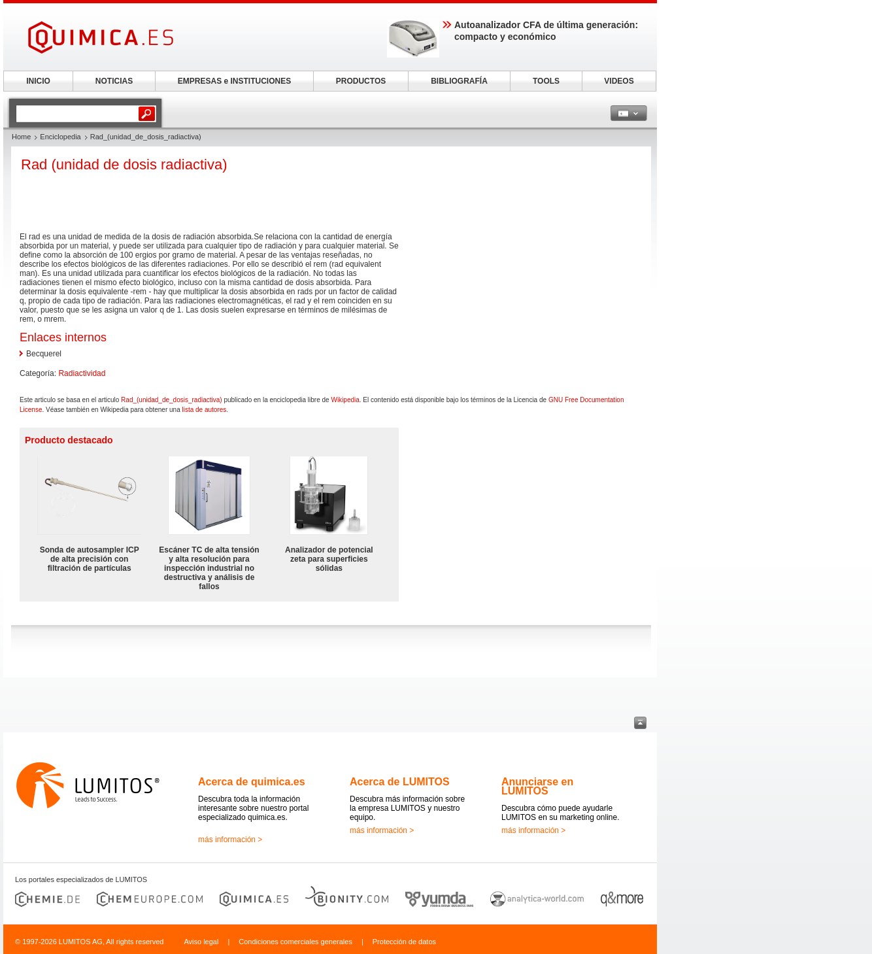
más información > (230, 839)
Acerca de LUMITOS (400, 781)
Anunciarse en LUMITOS (537, 786)
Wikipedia (345, 399)
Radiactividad (81, 373)
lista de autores (204, 409)
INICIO (38, 81)
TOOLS (546, 81)
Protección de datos (404, 941)
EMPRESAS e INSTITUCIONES (234, 81)
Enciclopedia (60, 137)
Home (21, 137)
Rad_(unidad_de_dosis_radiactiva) (171, 399)
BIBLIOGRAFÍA (459, 81)
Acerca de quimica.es (251, 781)
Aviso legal (201, 941)
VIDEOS (618, 81)
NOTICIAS (114, 81)
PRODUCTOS (361, 81)
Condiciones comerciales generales (295, 941)
